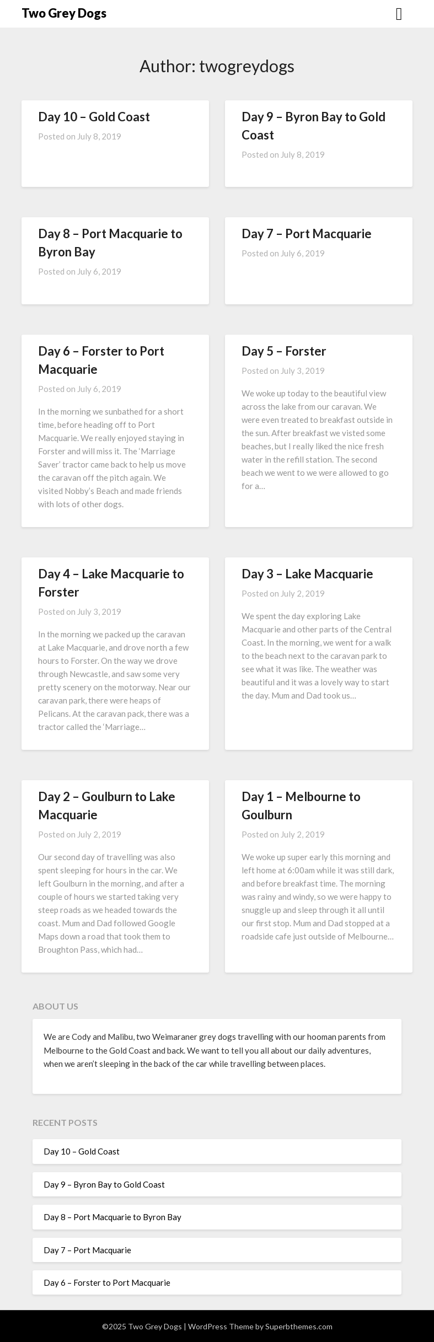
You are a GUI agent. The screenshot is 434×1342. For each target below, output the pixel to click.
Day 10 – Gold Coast (94, 116)
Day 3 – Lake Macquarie (307, 573)
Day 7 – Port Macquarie (307, 233)
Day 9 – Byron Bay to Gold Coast (104, 1184)
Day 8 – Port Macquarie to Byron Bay (112, 1217)
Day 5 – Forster (284, 350)
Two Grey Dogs (64, 13)
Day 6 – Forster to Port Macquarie (107, 1282)
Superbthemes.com (299, 1326)
